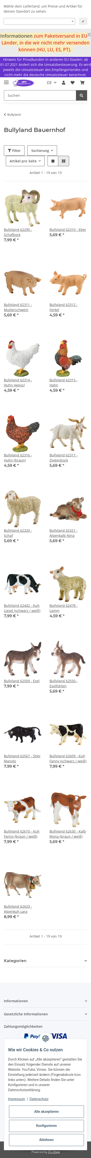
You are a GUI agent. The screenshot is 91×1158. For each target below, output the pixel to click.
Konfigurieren (46, 1126)
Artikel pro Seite (23, 161)
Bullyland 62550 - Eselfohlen (64, 683)
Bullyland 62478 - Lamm (64, 608)
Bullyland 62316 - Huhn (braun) (18, 457)
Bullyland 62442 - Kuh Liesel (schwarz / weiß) (22, 608)
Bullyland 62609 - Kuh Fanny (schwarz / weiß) (68, 758)
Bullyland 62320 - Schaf (18, 533)
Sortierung (40, 150)
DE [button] (49, 82)
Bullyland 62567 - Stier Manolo (22, 758)
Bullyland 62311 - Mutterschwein (18, 307)
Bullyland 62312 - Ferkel (64, 307)
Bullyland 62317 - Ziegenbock (64, 457)
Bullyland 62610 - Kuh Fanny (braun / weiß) (22, 834)
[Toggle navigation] (6, 80)
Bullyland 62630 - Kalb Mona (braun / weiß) (68, 834)
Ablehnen (46, 1140)
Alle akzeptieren (46, 1112)
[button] (63, 82)
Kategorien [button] (15, 960)
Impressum (16, 1099)
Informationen (16, 36)
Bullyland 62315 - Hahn (64, 382)
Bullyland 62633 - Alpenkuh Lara (18, 909)
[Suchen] (40, 95)
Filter (14, 150)
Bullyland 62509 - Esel (22, 681)
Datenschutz (39, 1099)
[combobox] (39, 21)
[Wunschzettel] (72, 82)
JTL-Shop (54, 1152)
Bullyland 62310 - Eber (68, 229)
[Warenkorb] (82, 82)
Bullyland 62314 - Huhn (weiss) (18, 382)
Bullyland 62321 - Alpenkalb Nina (64, 533)
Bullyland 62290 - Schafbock (18, 232)
